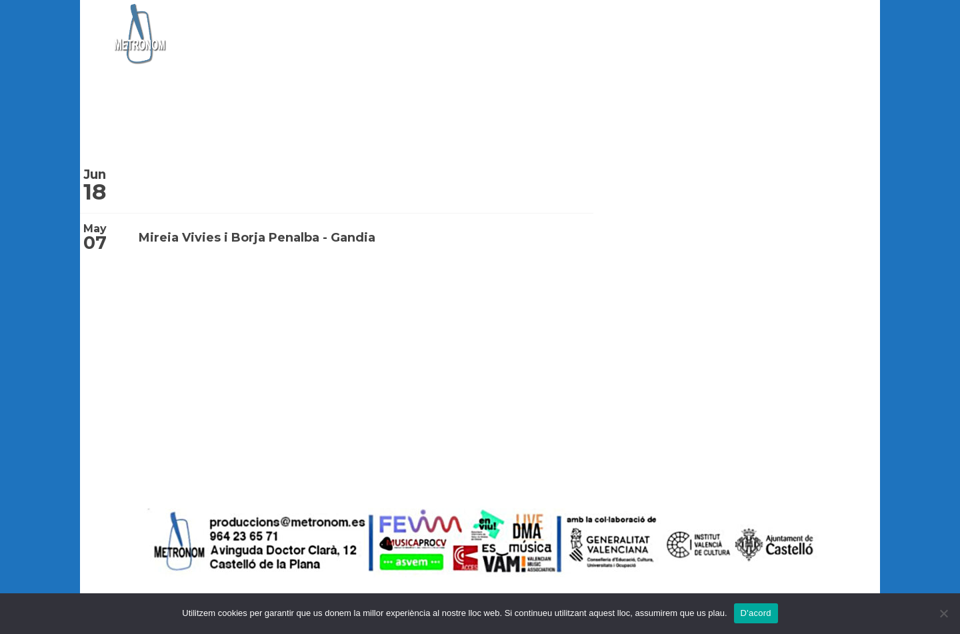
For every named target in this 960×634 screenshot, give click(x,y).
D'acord (756, 613)
